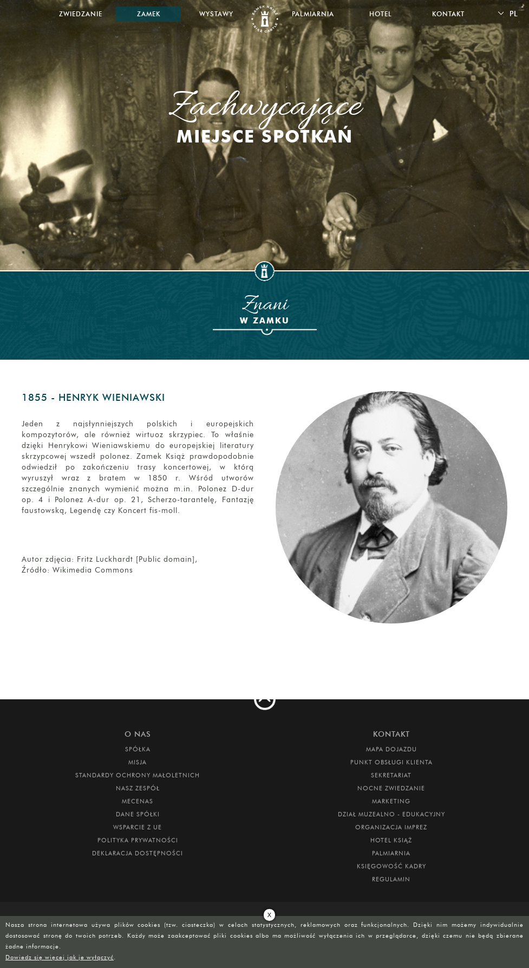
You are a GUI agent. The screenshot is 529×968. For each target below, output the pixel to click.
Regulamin (391, 879)
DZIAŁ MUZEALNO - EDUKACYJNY (391, 814)
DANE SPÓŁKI (138, 814)
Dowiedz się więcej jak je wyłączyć (59, 957)
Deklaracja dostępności (137, 853)
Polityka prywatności (137, 840)
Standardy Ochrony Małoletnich (137, 775)
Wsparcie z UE (137, 827)
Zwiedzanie (80, 14)
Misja (137, 762)
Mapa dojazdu (391, 749)
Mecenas (137, 801)
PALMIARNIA (391, 853)
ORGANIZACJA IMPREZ (391, 827)
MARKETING (391, 801)
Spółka (138, 749)
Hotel (380, 14)
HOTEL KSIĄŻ (391, 840)
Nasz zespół (138, 788)
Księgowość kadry (391, 866)
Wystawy (216, 14)
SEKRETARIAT (391, 775)
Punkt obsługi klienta (391, 762)
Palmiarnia (313, 14)
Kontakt (448, 14)
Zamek (148, 14)
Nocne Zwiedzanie (391, 788)
